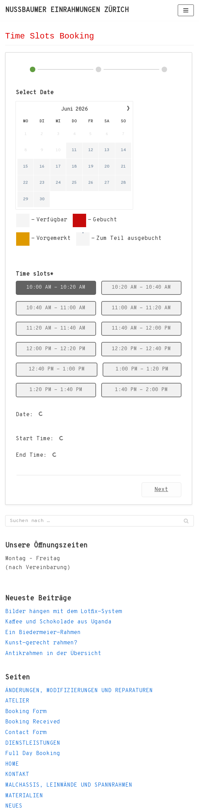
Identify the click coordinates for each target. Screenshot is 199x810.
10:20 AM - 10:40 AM (141, 287)
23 (41, 183)
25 (74, 183)
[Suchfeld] (99, 520)
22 (25, 183)
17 (58, 166)
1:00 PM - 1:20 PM (142, 369)
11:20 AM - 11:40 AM (55, 328)
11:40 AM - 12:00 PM (141, 328)
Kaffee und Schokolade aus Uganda (58, 622)
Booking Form (25, 711)
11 (74, 150)
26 (90, 183)
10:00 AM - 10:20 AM (55, 287)
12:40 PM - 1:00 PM (56, 369)
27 (106, 183)
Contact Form (25, 732)
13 (106, 150)
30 (41, 199)
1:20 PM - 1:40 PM (56, 390)
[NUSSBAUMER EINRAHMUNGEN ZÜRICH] (67, 10)
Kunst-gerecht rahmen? (41, 643)
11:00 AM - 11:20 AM (141, 308)
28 (123, 183)
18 (74, 166)
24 (58, 183)
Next (161, 489)
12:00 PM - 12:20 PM (55, 349)
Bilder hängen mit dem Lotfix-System (63, 611)
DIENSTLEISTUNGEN (32, 743)
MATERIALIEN (24, 795)
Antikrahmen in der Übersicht (53, 653)
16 (41, 166)
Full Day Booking (32, 753)
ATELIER (17, 701)
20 (106, 166)
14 (123, 150)
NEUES (13, 806)
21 (123, 166)
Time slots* (35, 274)
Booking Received (32, 722)
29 (25, 199)
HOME (12, 764)
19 (90, 166)
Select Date (35, 92)
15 (25, 166)
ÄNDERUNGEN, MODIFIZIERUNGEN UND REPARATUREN (79, 690)
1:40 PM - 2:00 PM (141, 390)
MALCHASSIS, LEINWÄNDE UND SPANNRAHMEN (68, 785)
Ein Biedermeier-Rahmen (43, 632)
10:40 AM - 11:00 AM (55, 308)
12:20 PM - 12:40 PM (141, 349)
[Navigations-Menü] (186, 10)
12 (90, 150)
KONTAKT (17, 774)
